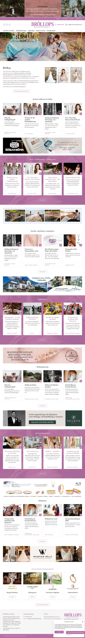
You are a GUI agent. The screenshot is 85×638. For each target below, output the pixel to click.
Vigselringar (47, 133)
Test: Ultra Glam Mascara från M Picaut (32, 178)
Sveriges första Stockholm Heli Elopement (73, 319)
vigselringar (16, 76)
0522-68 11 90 (60, 24)
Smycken (53, 132)
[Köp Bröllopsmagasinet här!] (21, 91)
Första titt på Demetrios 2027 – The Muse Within (52, 179)
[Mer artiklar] (42, 200)
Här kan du (52, 618)
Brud (26, 133)
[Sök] (76, 31)
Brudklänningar (30, 133)
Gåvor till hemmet (32, 451)
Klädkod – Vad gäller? (52, 451)
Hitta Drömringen (48, 263)
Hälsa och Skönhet (71, 133)
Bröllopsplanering (12, 132)
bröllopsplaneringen (8, 73)
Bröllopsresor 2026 (51, 519)
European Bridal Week (73, 177)
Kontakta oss (79, 18)
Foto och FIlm (7, 133)
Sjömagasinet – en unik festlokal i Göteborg (12, 318)
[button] (82, 621)
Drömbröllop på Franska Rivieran (30, 520)
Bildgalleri (6, 132)
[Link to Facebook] (4, 25)
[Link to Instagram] (7, 25)
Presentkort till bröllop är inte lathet (12, 452)
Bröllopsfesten (9, 333)
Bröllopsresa (50, 534)
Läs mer (12, 596)
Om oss (71, 18)
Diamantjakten (22, 82)
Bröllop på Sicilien (30, 385)
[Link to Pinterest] (9, 25)
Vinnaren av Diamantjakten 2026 (31, 250)
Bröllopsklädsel (55, 467)
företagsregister (10, 80)
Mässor (77, 193)
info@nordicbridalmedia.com (75, 24)
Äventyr (66, 333)
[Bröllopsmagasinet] (42, 24)
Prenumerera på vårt (52, 616)
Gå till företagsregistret (42, 604)
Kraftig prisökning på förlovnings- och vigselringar (52, 119)
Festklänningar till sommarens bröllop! (72, 452)
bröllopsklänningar (8, 76)
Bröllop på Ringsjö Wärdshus (32, 318)
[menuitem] (58, 18)
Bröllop (58, 18)
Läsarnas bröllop (36, 534)
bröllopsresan (31, 78)
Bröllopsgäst (10, 467)
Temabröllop (77, 333)
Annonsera (64, 18)
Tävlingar (30, 265)
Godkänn (59, 631)
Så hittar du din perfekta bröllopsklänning (12, 179)
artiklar (29, 76)
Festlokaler (15, 333)
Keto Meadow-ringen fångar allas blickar (52, 250)
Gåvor (14, 467)
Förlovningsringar (48, 132)
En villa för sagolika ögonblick (52, 318)
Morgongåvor (67, 265)
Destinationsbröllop (28, 534)
